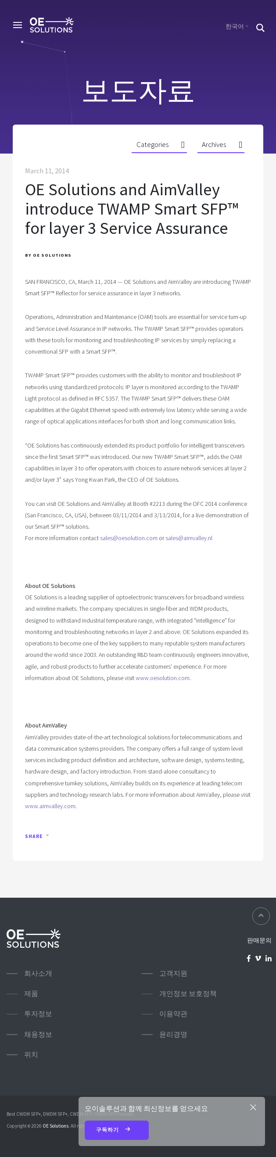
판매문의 (259, 940)
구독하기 (117, 1130)
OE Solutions (55, 1126)
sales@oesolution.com (129, 538)
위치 (31, 1054)
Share (34, 836)
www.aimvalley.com (50, 806)
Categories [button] (152, 144)
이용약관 (173, 1014)
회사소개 (38, 973)
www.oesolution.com (163, 678)
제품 (31, 993)
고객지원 (173, 973)
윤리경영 (173, 1034)
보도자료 (138, 90)
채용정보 (38, 1034)
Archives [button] (214, 144)
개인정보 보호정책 (188, 993)
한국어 (235, 26)
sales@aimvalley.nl (188, 538)
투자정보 (38, 1014)
